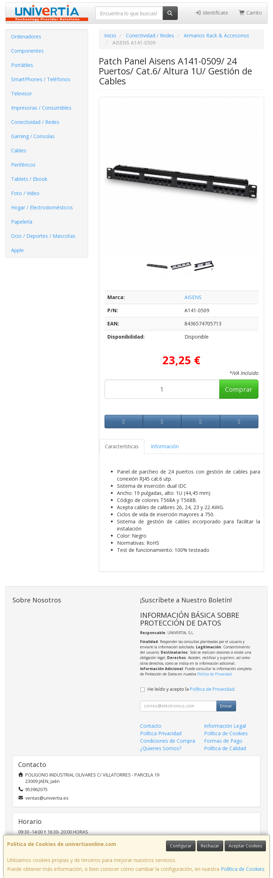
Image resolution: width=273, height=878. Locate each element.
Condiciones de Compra (167, 740)
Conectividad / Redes (35, 122)
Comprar (238, 389)
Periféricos (23, 164)
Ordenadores (26, 36)
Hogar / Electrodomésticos (42, 207)
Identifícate (211, 12)
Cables (18, 150)
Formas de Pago (223, 740)
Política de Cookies (242, 869)
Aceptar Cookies (245, 846)
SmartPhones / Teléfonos (40, 79)
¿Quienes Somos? (160, 748)
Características (122, 446)
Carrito (250, 12)
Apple (17, 250)
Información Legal (225, 725)
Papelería (21, 221)
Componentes (27, 50)
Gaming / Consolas (33, 136)
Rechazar (210, 846)
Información (165, 446)
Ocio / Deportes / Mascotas (43, 235)
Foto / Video (25, 193)
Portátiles (22, 65)
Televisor (21, 93)
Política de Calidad (225, 748)
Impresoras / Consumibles (41, 107)
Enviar (226, 706)
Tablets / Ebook (29, 179)
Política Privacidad (161, 733)
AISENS (193, 297)
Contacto (150, 725)
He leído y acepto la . (191, 689)
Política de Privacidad (214, 673)
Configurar (181, 846)
